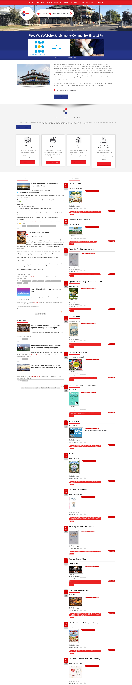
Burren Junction (35, 225)
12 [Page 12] (51, 387)
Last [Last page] (58, 387)
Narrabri (24, 225)
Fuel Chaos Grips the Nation (37, 232)
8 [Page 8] (41, 387)
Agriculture (19, 282)
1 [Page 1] (36, 313)
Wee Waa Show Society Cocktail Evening (84, 659)
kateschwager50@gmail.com (60, 13)
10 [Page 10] (46, 387)
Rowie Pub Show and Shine (79, 590)
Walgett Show (74, 421)
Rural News (46, 225)
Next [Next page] (55, 387)
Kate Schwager (35, 221)
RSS (62, 312)
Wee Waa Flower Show (78, 490)
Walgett (41, 225)
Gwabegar (73, 518)
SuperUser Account (35, 334)
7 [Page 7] (39, 387)
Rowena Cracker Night (77, 559)
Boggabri (24, 280)
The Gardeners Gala (76, 454)
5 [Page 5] (44, 313)
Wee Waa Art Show (76, 184)
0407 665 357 (44, 13)
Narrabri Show (74, 316)
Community (53, 225)
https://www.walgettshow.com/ (98, 430)
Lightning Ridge (81, 446)
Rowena (87, 446)
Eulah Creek (90, 481)
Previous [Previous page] (27, 387)
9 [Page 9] (43, 387)
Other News (51, 280)
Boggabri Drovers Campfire (79, 220)
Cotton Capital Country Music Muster (83, 385)
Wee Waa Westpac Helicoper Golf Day (83, 623)
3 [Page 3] (40, 313)
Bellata (83, 517)
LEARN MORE (61, 96)
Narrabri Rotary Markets (78, 352)
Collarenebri (93, 445)
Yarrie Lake (79, 212)
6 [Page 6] (37, 387)
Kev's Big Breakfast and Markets (81, 249)
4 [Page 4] (42, 313)
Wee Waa (29, 225)
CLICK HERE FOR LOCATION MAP (66, 90)
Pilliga (97, 211)
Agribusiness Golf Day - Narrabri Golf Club (85, 281)
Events (79, 211)
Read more (111, 211)
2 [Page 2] (38, 313)
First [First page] (23, 387)
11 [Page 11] (48, 387)
